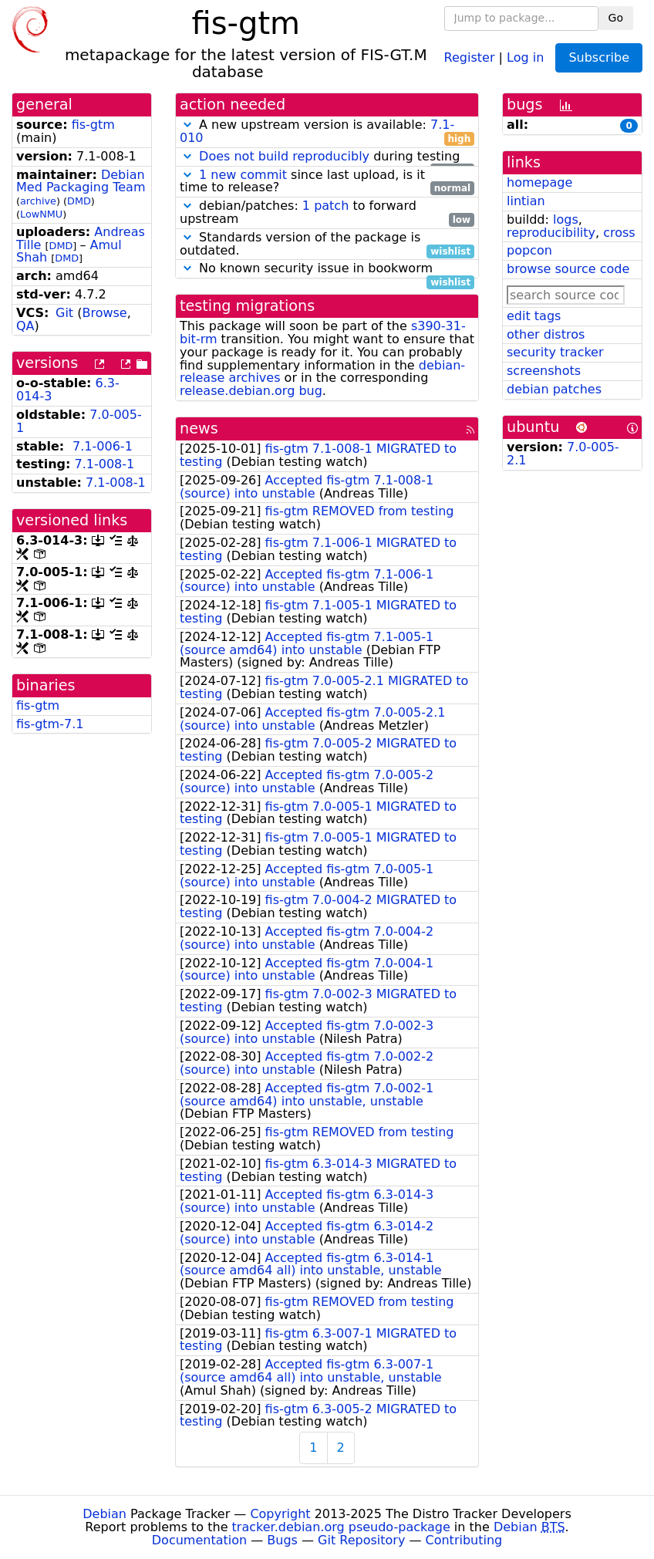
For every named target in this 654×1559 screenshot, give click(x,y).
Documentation (199, 1540)
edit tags (534, 316)
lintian (526, 201)
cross (619, 232)
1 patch (325, 205)
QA (25, 326)
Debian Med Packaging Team (80, 181)
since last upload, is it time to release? (327, 182)
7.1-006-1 (102, 446)
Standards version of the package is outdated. (327, 244)
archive (38, 201)
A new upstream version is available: (327, 132)
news (199, 428)
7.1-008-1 (105, 464)
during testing (327, 157)
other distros (546, 334)
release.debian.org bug (251, 390)
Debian (104, 1514)
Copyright (280, 1514)
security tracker (555, 352)
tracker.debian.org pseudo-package (341, 1527)
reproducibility (551, 232)
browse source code (568, 269)
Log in (525, 56)
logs (565, 219)
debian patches (554, 389)
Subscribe (598, 57)
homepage (539, 182)
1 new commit (243, 174)
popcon (529, 250)
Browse (104, 312)
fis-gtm (93, 124)
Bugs (282, 1540)
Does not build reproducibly (284, 156)
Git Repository (361, 1540)
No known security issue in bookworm (327, 268)
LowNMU (41, 214)
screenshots (544, 370)
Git (64, 312)
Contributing (464, 1540)
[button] (187, 124)
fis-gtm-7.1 (49, 724)
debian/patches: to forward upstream (327, 213)
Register (469, 56)
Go (615, 18)
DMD (79, 201)
